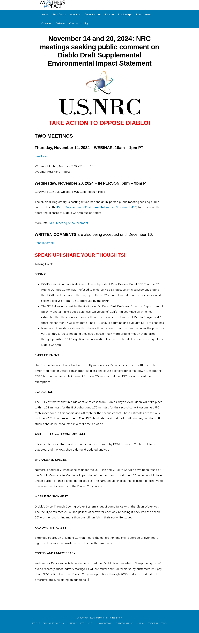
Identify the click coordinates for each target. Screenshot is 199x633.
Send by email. (44, 243)
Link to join (42, 156)
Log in (119, 617)
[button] (86, 23)
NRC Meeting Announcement (68, 223)
